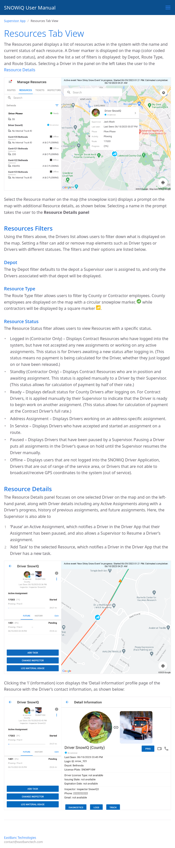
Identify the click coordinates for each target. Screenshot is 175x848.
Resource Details (19, 70)
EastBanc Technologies (20, 837)
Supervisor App (15, 21)
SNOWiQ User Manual (30, 7)
